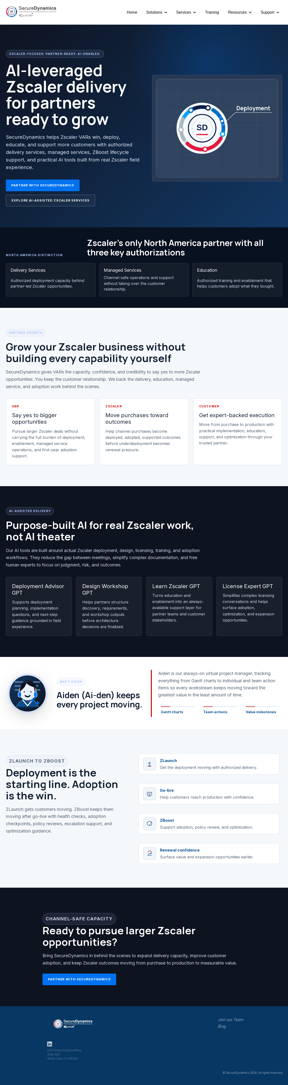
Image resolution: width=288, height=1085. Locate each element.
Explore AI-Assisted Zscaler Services (50, 200)
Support (267, 12)
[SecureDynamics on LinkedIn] (49, 1044)
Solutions (154, 12)
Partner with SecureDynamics (42, 185)
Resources (237, 12)
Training (212, 12)
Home (132, 12)
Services (183, 12)
